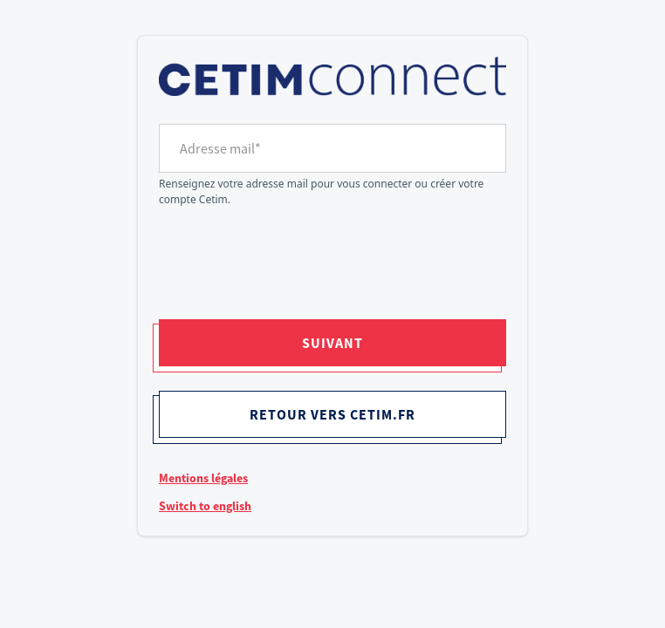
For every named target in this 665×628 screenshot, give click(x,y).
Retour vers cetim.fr (332, 414)
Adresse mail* (220, 148)
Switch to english (205, 506)
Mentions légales (203, 478)
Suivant (332, 343)
